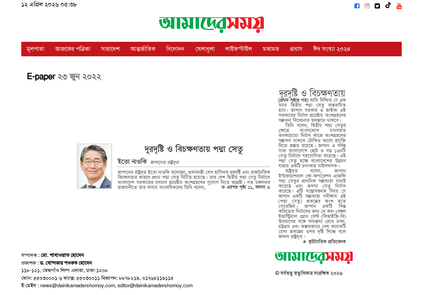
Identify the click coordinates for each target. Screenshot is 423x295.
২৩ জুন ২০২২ (79, 76)
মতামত (271, 49)
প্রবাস (296, 49)
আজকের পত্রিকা (72, 49)
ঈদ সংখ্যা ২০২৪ (332, 49)
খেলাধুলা (205, 49)
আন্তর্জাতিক (142, 49)
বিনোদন (175, 49)
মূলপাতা (35, 49)
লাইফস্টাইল (238, 49)
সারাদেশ (110, 49)
